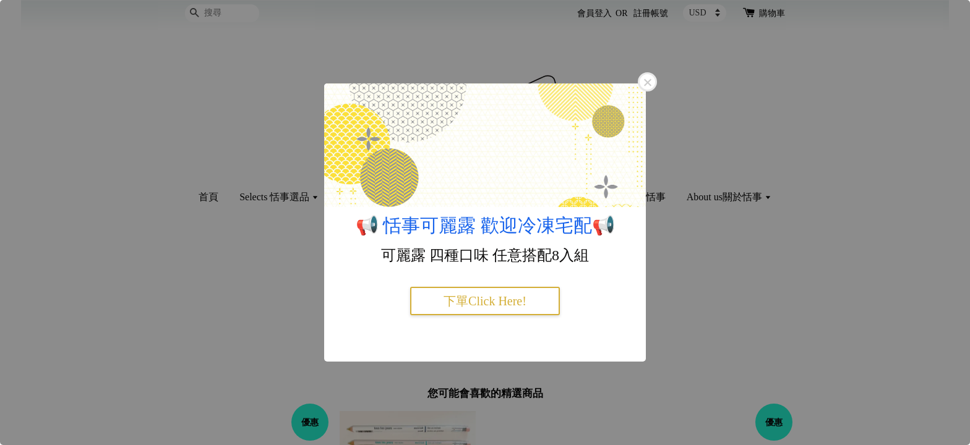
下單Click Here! (485, 301)
